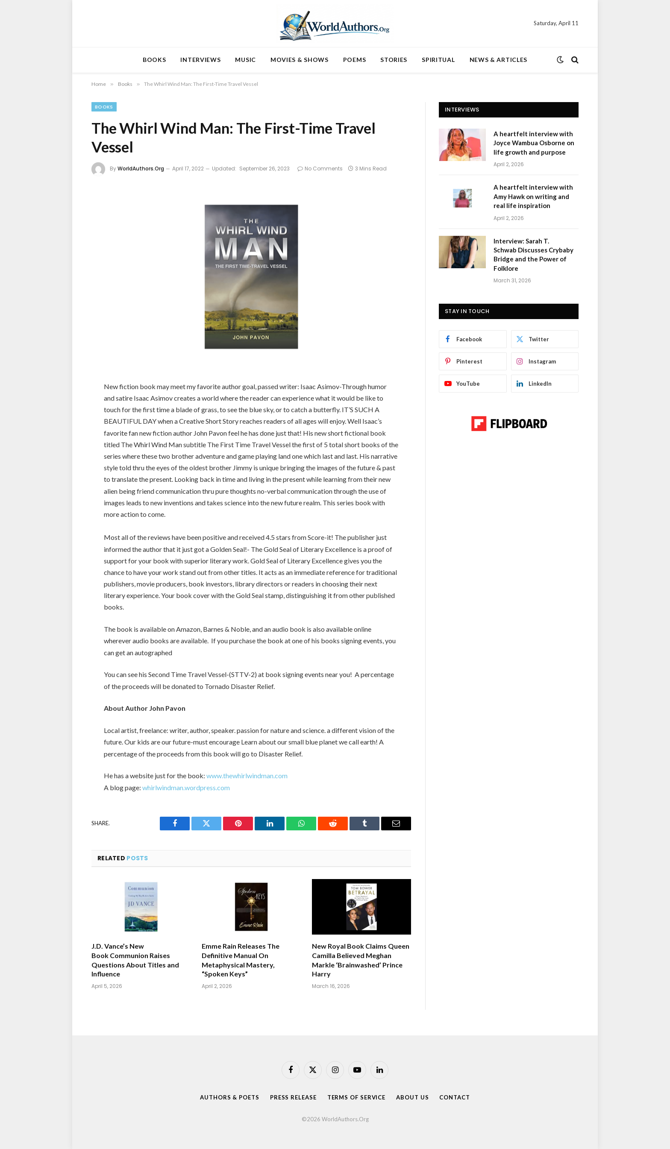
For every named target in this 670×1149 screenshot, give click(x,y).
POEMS (354, 59)
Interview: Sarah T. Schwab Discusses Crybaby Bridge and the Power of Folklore (533, 254)
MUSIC (245, 59)
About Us (412, 1097)
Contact (454, 1097)
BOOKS (154, 59)
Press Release (293, 1097)
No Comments (320, 168)
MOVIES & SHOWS (299, 59)
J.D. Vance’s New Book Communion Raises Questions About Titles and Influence (135, 960)
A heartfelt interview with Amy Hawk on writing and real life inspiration (533, 196)
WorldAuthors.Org (141, 168)
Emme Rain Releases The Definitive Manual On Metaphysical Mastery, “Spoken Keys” (240, 960)
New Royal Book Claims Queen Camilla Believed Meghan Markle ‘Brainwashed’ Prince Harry (360, 960)
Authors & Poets (229, 1097)
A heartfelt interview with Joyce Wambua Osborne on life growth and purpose (534, 143)
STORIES (393, 59)
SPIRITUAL (438, 59)
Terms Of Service (356, 1097)
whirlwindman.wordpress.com (186, 787)
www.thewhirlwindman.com (247, 775)
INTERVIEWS (200, 59)
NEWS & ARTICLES (499, 59)
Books (104, 106)
